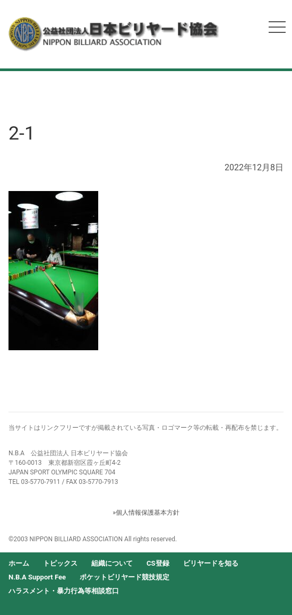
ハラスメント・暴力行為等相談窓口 (63, 591)
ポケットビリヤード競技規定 (124, 577)
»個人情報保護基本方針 (146, 512)
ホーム (18, 563)
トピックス (60, 563)
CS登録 (158, 563)
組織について (112, 563)
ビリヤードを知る (210, 563)
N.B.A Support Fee (37, 577)
